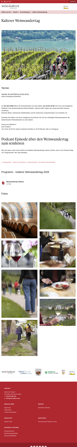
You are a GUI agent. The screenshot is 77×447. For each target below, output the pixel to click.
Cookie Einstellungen (10, 412)
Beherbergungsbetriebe (11, 433)
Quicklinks (42, 418)
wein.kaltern (9, 404)
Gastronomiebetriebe (10, 435)
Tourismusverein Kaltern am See (47, 421)
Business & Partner (11, 427)
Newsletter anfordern (44, 407)
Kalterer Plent (8, 421)
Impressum (7, 407)
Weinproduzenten (9, 431)
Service (41, 404)
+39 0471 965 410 (11, 396)
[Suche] (2, 1)
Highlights (8, 418)
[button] (19, 220)
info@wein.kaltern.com (13, 398)
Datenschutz (7, 410)
